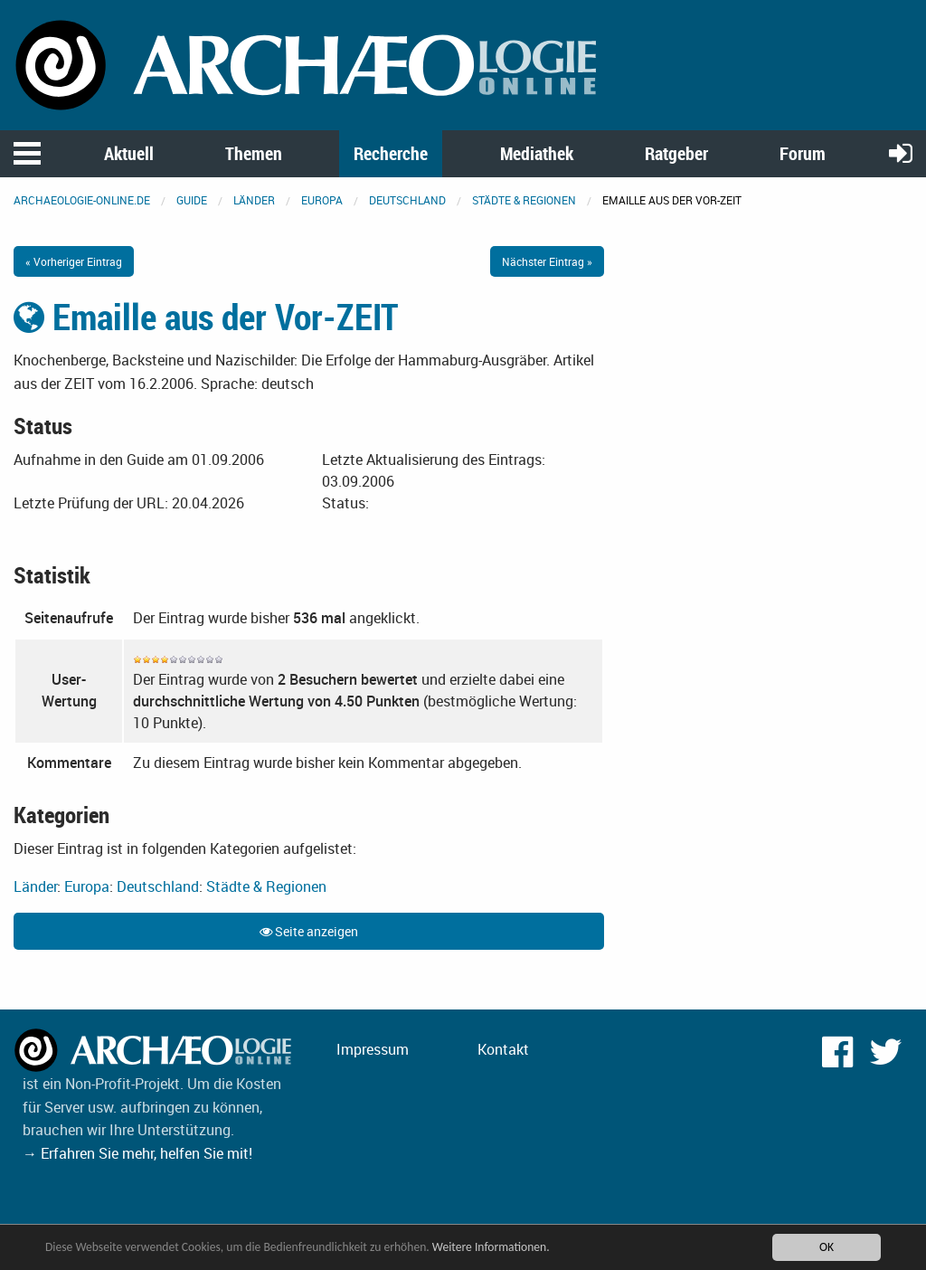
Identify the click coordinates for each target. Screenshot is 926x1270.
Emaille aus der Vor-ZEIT (206, 316)
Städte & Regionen (524, 200)
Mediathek (536, 153)
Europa (322, 200)
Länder (254, 200)
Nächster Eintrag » (547, 261)
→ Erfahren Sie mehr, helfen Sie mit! (137, 1153)
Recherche (391, 153)
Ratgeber (676, 153)
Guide (191, 200)
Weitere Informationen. (491, 1247)
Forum (803, 153)
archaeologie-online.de (82, 200)
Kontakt (503, 1049)
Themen (253, 153)
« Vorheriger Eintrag (73, 261)
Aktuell (129, 153)
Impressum (372, 1049)
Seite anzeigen (309, 931)
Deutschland (407, 200)
